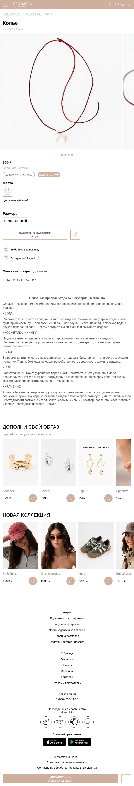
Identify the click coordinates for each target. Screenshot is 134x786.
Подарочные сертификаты (67, 618)
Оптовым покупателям (67, 682)
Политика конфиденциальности (67, 762)
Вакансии (67, 659)
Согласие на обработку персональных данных (67, 767)
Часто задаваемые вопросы (67, 630)
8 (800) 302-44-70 (67, 699)
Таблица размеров (67, 635)
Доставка (40, 271)
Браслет (8, 491)
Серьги (45, 491)
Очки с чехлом (51, 573)
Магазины (67, 671)
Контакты (67, 677)
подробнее (49, 174)
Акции (67, 612)
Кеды (82, 573)
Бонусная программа (67, 624)
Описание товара (16, 271)
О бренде (67, 653)
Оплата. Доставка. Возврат (67, 641)
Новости (67, 665)
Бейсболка (10, 573)
